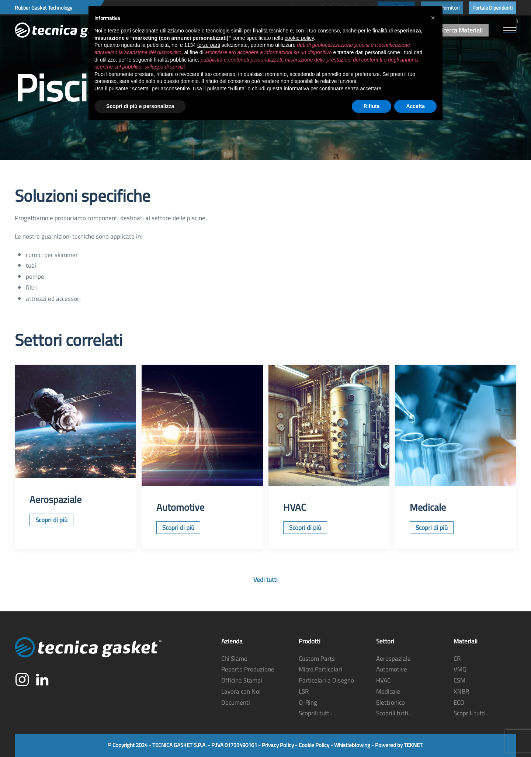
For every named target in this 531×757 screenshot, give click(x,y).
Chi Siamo (234, 658)
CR (457, 658)
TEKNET (413, 745)
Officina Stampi (241, 680)
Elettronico (390, 702)
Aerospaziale (393, 658)
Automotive (391, 669)
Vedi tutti (265, 580)
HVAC (383, 680)
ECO (459, 702)
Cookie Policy (314, 745)
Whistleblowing (352, 745)
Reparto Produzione (247, 669)
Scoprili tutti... (317, 713)
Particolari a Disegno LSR (326, 685)
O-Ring (308, 702)
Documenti (235, 702)
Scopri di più (51, 520)
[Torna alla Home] (70, 30)
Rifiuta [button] (372, 106)
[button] (509, 30)
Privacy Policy (278, 745)
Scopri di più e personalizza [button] (140, 106)
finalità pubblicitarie (176, 60)
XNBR (461, 691)
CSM (459, 680)
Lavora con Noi (241, 691)
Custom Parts (317, 658)
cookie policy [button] (299, 38)
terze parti (208, 45)
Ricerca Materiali (460, 30)
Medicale (388, 691)
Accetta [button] (415, 106)
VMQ (460, 669)
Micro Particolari (320, 669)
